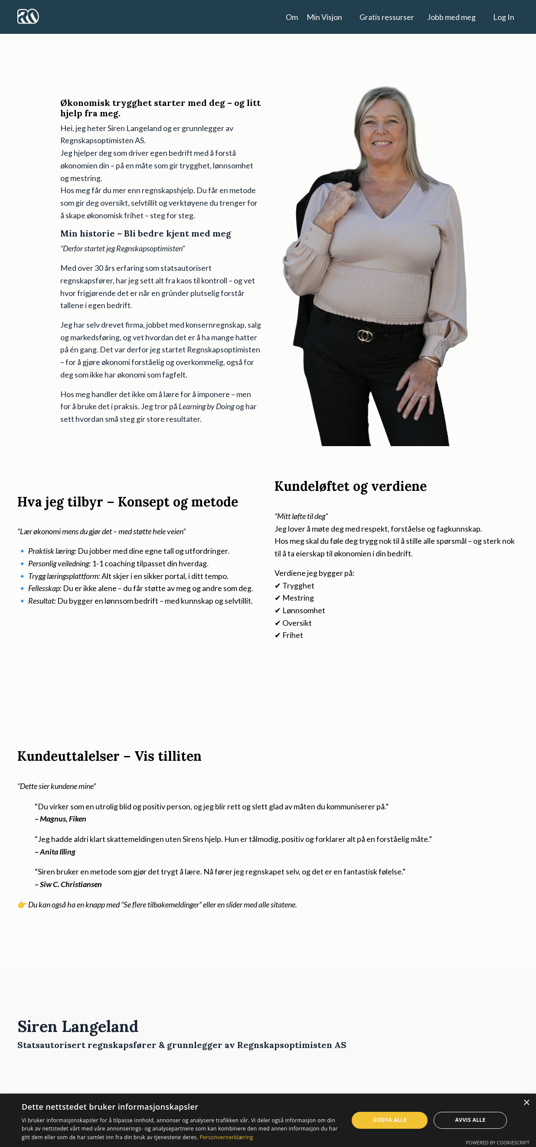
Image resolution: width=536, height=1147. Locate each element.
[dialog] (268, 1120)
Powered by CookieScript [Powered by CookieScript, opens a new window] (497, 1142)
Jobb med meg (451, 16)
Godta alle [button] (390, 1120)
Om (292, 16)
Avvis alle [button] (470, 1120)
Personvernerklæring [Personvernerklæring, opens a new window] (226, 1137)
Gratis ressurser (387, 16)
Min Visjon (324, 16)
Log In (503, 16)
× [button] (526, 1103)
